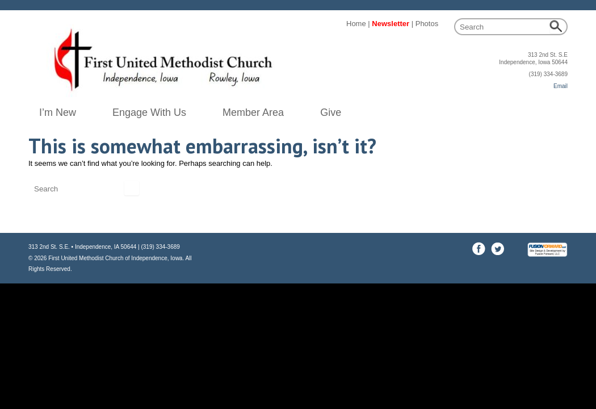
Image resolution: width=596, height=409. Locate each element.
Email (560, 86)
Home (356, 23)
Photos (426, 23)
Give (330, 112)
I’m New (57, 112)
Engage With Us (149, 112)
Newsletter (390, 23)
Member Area (253, 112)
